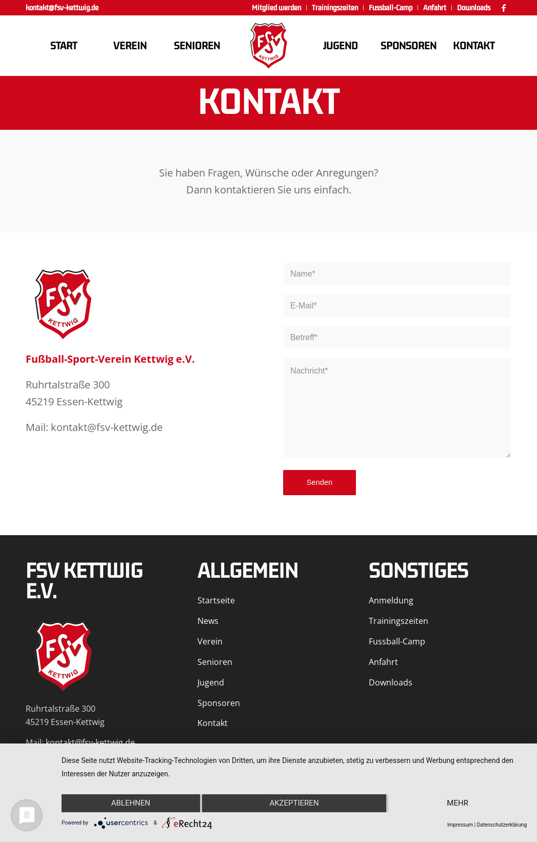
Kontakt (212, 723)
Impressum (460, 825)
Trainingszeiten (398, 620)
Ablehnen (130, 803)
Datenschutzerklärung (502, 825)
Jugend (210, 682)
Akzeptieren (294, 803)
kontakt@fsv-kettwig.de (62, 8)
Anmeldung (391, 600)
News (207, 620)
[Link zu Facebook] (503, 7)
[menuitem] (277, 7)
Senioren (214, 662)
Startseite (216, 600)
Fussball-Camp (397, 641)
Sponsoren (218, 703)
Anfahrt (383, 662)
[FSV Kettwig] (268, 45)
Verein (210, 641)
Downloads (390, 682)
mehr (457, 803)
